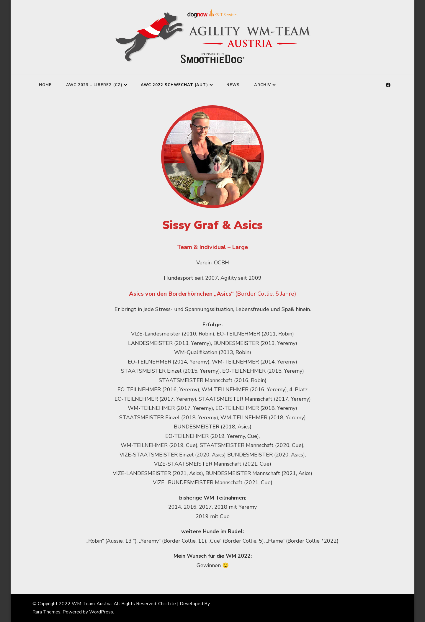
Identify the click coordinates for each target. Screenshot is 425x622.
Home (45, 85)
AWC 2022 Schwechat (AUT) (174, 85)
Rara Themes (46, 612)
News (233, 85)
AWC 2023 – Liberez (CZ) (94, 85)
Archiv (262, 85)
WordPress (101, 612)
